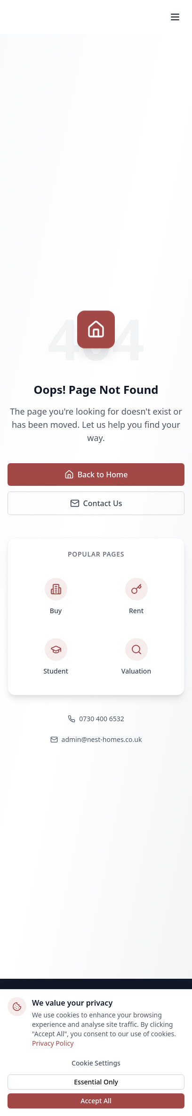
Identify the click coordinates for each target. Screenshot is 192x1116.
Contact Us (96, 503)
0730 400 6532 (96, 718)
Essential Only (96, 1081)
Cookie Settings (96, 1062)
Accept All (95, 1100)
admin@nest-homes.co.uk (96, 739)
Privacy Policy (52, 1043)
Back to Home (96, 474)
